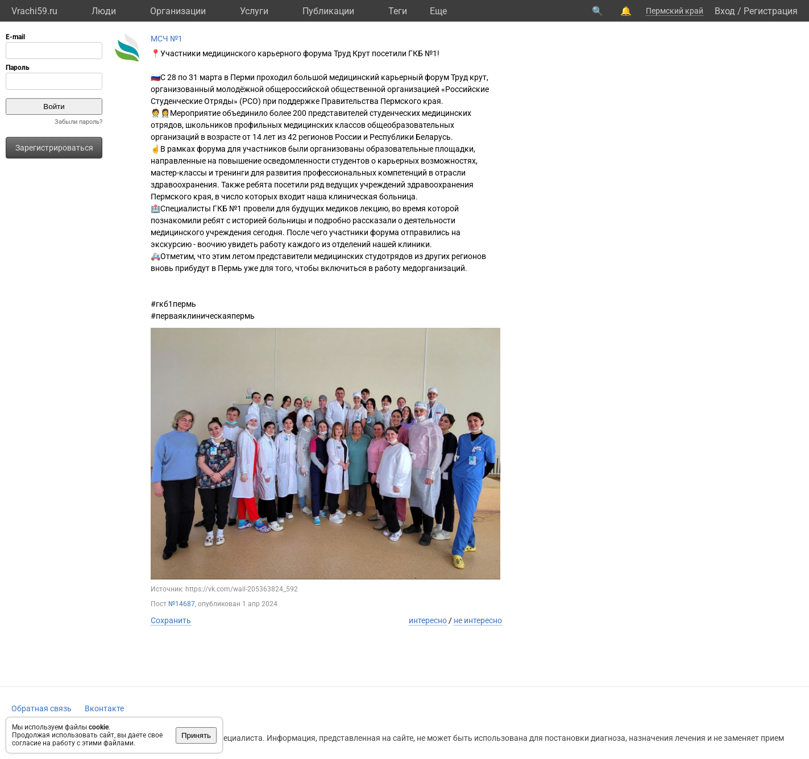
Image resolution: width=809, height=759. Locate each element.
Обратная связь (41, 708)
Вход (725, 11)
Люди (104, 11)
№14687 (181, 604)
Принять (196, 735)
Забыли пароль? (78, 122)
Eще (438, 11)
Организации (178, 11)
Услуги (254, 11)
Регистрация (771, 11)
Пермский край (674, 10)
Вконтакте (104, 708)
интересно (428, 620)
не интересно (478, 620)
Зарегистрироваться (54, 147)
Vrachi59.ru (34, 11)
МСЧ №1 (166, 38)
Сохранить (171, 620)
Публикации (328, 11)
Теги (397, 11)
